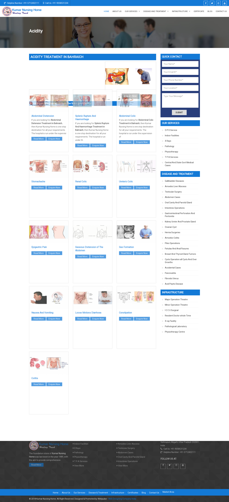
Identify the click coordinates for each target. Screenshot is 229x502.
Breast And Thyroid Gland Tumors (180, 254)
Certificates (133, 493)
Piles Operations (172, 243)
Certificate (199, 11)
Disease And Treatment (156, 11)
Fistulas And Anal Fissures (177, 248)
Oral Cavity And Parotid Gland (178, 202)
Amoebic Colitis (172, 238)
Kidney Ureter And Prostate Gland (180, 221)
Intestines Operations (175, 208)
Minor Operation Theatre (176, 305)
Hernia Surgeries (172, 232)
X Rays (168, 141)
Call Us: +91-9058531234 (55, 3)
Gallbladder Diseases (174, 181)
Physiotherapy (171, 152)
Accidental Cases (173, 268)
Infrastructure (181, 11)
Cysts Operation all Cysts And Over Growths (181, 260)
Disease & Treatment (98, 493)
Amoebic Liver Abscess (175, 186)
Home (106, 11)
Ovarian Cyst (171, 227)
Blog (210, 11)
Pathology (169, 146)
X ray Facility (170, 321)
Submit (179, 112)
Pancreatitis (170, 273)
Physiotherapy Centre (175, 332)
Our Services (132, 11)
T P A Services (171, 157)
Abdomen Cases (184, 31)
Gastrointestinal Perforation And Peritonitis (180, 214)
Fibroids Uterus (172, 278)
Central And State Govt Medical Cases (179, 164)
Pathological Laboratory (176, 326)
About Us (117, 11)
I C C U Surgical (171, 310)
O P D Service (171, 130)
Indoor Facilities (172, 135)
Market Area (168, 492)
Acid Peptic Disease (174, 284)
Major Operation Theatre (176, 299)
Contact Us (221, 11)
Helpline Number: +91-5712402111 (21, 3)
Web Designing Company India (122, 499)
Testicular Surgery (173, 192)
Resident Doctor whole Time (178, 315)
